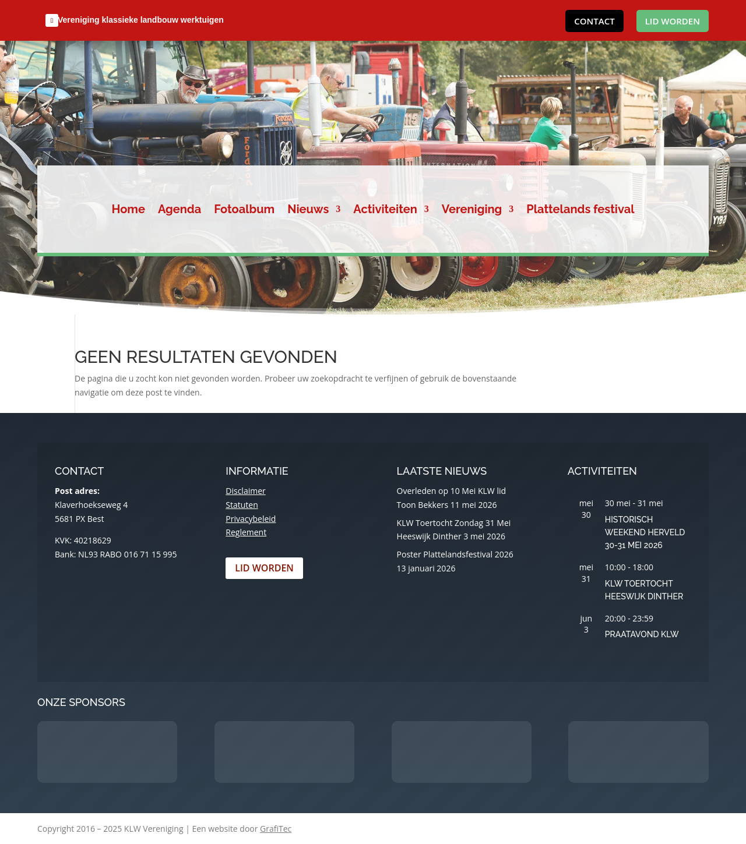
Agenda (179, 210)
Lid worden (672, 21)
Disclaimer (245, 490)
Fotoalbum (244, 210)
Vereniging (472, 210)
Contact (594, 21)
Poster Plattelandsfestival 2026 (455, 554)
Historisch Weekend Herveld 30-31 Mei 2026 (645, 532)
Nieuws (308, 210)
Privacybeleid (251, 518)
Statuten (242, 504)
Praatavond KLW (642, 634)
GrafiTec (275, 828)
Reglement (246, 532)
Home (128, 210)
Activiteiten (385, 210)
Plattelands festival (580, 210)
